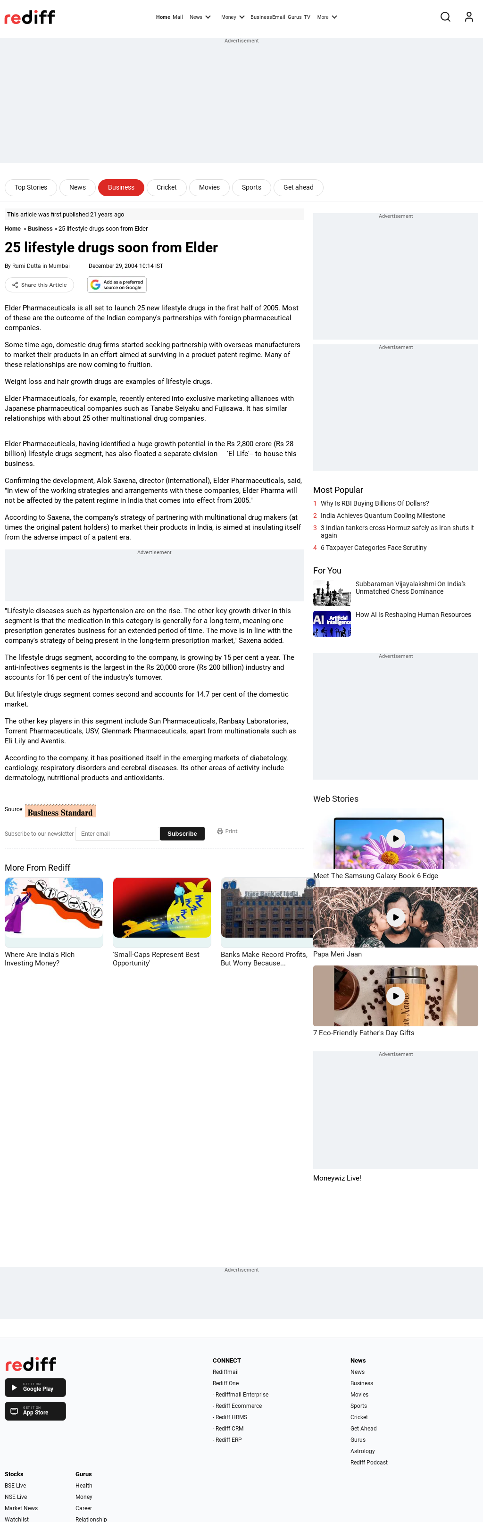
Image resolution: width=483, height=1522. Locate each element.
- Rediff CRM (228, 1428)
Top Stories (31, 187)
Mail (178, 17)
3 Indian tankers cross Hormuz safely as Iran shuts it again (397, 531)
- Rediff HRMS (230, 1417)
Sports (251, 187)
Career (83, 1508)
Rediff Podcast (369, 1462)
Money (232, 16)
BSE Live (15, 1485)
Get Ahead (363, 1428)
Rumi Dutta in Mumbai (41, 266)
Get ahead (298, 187)
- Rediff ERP (227, 1440)
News (200, 16)
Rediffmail (226, 1372)
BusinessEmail (267, 17)
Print (227, 831)
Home (163, 17)
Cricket (167, 187)
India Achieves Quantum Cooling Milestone (383, 515)
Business (121, 187)
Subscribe (182, 833)
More (327, 16)
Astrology (362, 1451)
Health (83, 1485)
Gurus (295, 17)
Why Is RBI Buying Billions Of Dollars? (375, 503)
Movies (209, 187)
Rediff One (226, 1383)
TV (307, 17)
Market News (21, 1508)
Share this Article (39, 285)
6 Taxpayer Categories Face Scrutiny (374, 547)
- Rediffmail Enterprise (240, 1394)
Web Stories (335, 799)
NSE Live (16, 1497)
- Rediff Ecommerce (237, 1406)
